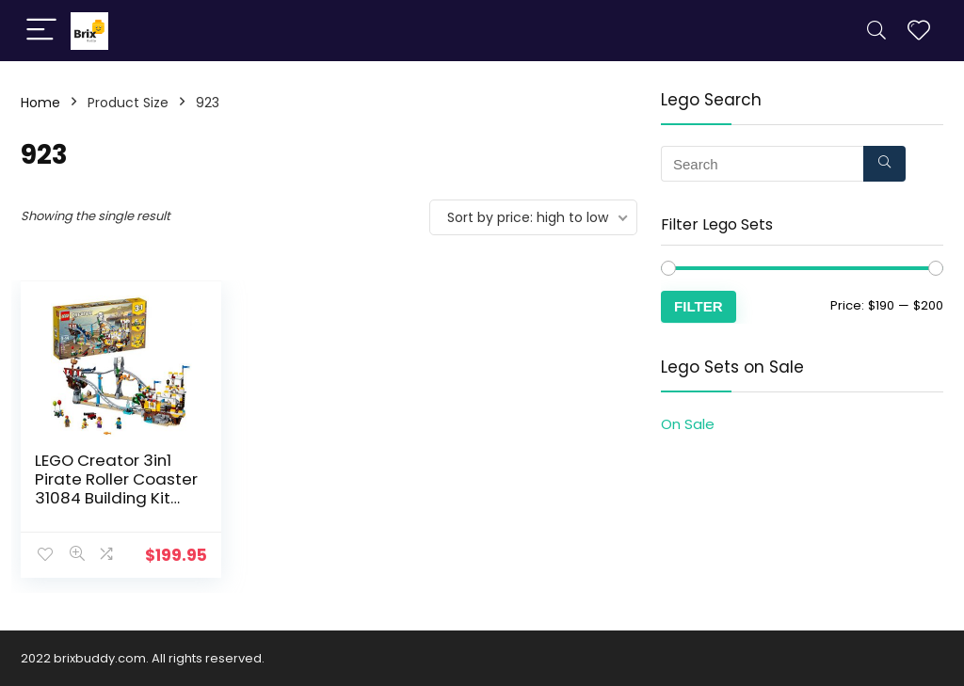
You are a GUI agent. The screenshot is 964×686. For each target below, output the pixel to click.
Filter (698, 306)
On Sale (688, 424)
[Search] (876, 31)
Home (40, 102)
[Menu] (41, 31)
